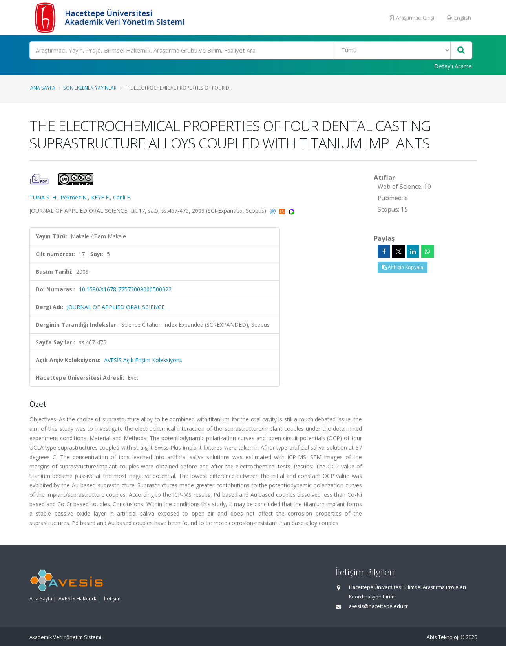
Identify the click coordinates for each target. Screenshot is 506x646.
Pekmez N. (74, 197)
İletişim (112, 598)
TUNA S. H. (43, 197)
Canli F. (122, 197)
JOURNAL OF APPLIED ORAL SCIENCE (115, 307)
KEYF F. (100, 197)
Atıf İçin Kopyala (402, 267)
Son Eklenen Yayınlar (90, 87)
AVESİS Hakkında (78, 598)
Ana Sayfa (42, 87)
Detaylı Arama (453, 66)
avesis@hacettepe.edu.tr (378, 606)
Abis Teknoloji (443, 637)
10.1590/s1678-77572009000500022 (125, 289)
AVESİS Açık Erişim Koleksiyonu (143, 360)
